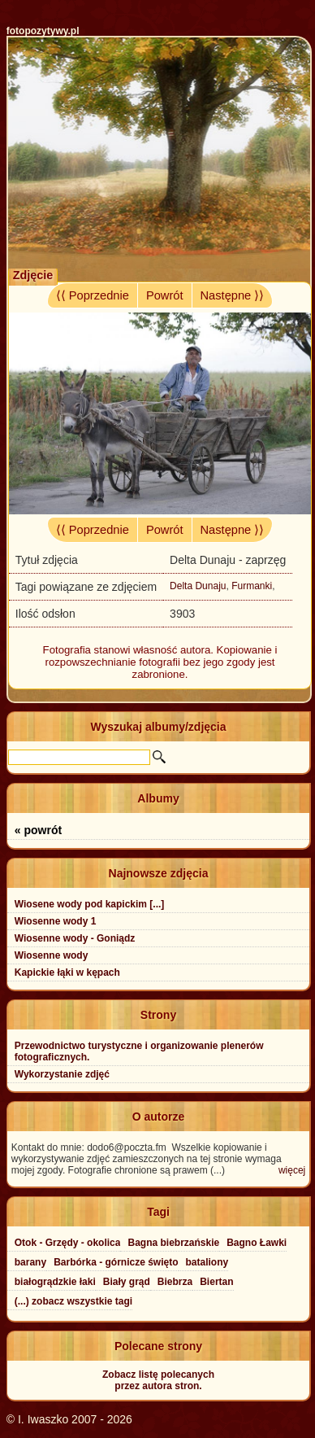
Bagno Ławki (257, 1242)
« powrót (38, 830)
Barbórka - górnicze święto (116, 1262)
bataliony (207, 1262)
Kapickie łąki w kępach (67, 972)
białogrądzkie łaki (55, 1281)
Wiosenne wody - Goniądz (75, 938)
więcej (291, 1170)
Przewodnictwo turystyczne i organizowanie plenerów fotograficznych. (139, 1051)
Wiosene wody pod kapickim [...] (90, 904)
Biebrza (175, 1281)
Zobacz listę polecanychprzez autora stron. (158, 1380)
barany (30, 1262)
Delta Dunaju (198, 586)
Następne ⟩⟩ (233, 295)
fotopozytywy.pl (43, 31)
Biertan (216, 1281)
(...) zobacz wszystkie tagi (73, 1301)
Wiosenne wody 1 (56, 921)
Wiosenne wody (51, 955)
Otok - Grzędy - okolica (68, 1242)
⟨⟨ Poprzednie (92, 295)
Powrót (164, 295)
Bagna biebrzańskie (173, 1242)
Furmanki (251, 586)
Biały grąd (126, 1281)
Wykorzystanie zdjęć (62, 1074)
